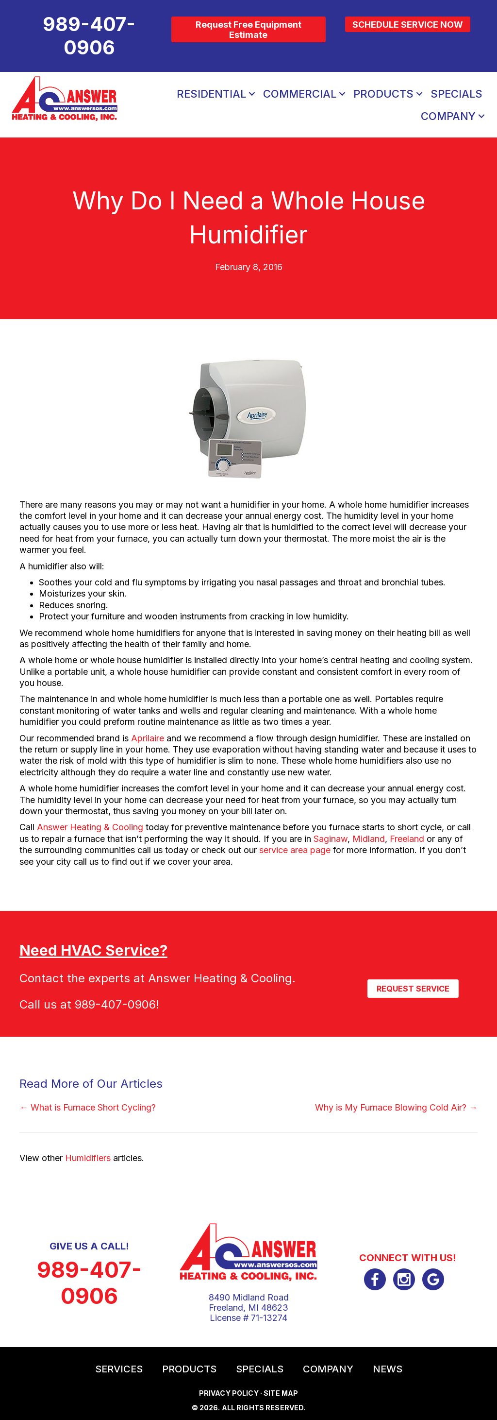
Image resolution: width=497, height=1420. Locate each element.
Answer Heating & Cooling (90, 827)
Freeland (407, 839)
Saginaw (331, 839)
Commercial (299, 93)
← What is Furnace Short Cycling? (87, 1107)
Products (383, 93)
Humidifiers (88, 1158)
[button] (252, 94)
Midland (368, 839)
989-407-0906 (115, 1004)
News (387, 1369)
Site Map (281, 1393)
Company (448, 116)
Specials (456, 93)
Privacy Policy (229, 1393)
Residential (211, 93)
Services (119, 1369)
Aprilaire (147, 738)
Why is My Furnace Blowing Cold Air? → (396, 1107)
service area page (295, 850)
